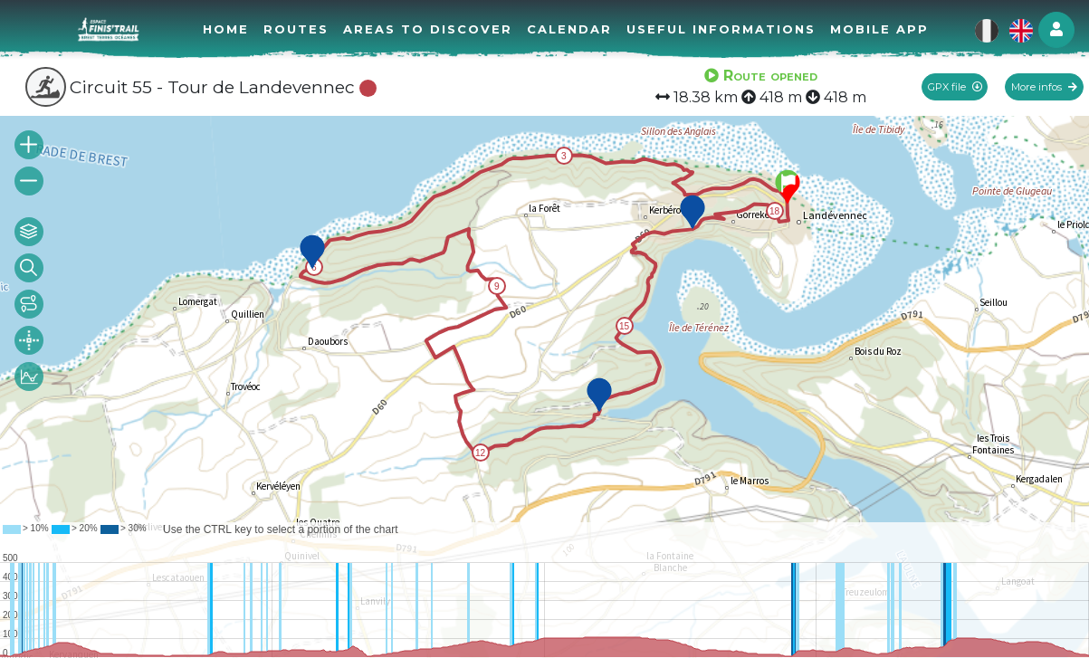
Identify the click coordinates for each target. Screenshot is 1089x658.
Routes (296, 29)
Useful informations (721, 29)
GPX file (955, 87)
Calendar (569, 29)
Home (226, 29)
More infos (1044, 87)
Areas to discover (427, 29)
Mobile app (879, 29)
